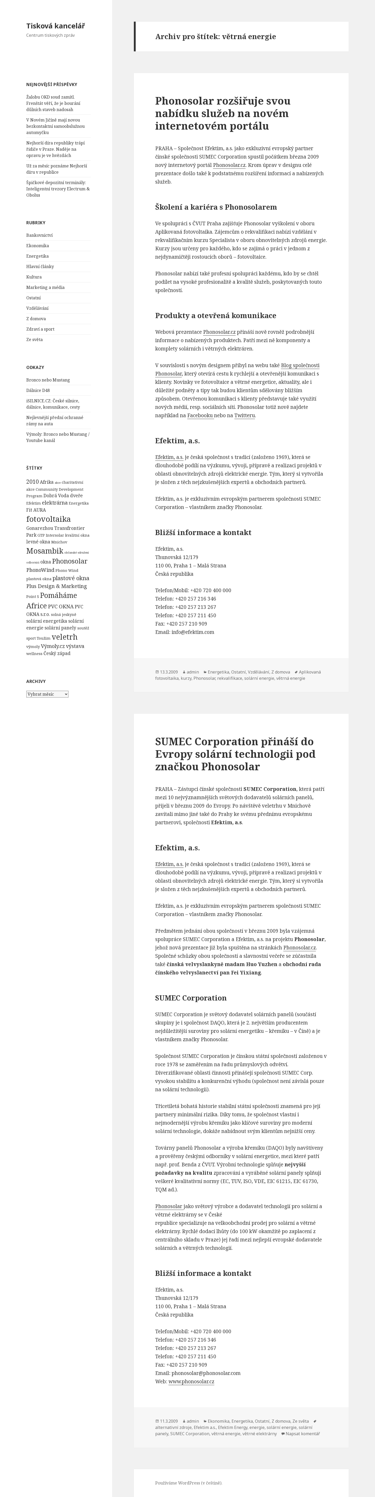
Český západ (57, 653)
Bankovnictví (39, 235)
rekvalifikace (229, 678)
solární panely (60, 628)
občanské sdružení (76, 552)
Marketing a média (45, 287)
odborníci (32, 562)
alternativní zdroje (173, 1427)
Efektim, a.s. (169, 457)
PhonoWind (40, 569)
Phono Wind (66, 570)
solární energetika (46, 621)
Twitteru (244, 415)
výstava (75, 646)
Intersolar (55, 535)
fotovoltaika (48, 519)
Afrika (47, 482)
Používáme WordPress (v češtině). (188, 1483)
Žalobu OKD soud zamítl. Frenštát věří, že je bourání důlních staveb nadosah (53, 103)
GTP (41, 535)
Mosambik (44, 551)
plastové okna (71, 578)
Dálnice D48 (38, 390)
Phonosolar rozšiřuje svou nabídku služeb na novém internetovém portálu (223, 113)
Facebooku (200, 415)
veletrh (65, 637)
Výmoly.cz (53, 646)
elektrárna (55, 502)
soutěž (83, 628)
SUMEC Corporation (189, 1434)
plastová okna (39, 578)
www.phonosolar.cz (191, 1381)
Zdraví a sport (40, 329)
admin (193, 672)
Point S (32, 596)
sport (31, 638)
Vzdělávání (37, 308)
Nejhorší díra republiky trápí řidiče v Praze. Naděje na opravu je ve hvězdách (55, 149)
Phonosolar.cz (229, 165)
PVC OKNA (61, 606)
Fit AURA (36, 510)
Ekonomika (37, 246)
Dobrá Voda (56, 496)
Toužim (44, 638)
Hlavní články (40, 266)
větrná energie (290, 678)
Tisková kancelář (55, 26)
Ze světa (34, 339)
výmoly (33, 646)
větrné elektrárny (259, 1434)
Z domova (36, 319)
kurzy (186, 678)
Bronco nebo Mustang (48, 380)
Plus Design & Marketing (56, 586)
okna (45, 562)
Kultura (34, 277)
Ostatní (33, 298)
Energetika (37, 256)
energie (257, 1427)
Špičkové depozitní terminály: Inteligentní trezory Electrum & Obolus (58, 189)
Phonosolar (70, 560)
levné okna (38, 542)
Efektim (33, 503)
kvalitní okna (77, 535)
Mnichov (59, 542)
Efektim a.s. (205, 1427)
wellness (34, 653)
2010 (32, 481)
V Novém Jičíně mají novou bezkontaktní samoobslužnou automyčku (55, 126)
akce (58, 482)
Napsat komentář (303, 1434)
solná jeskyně (63, 614)
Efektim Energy (232, 1427)
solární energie (259, 678)
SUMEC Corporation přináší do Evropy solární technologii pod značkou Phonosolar (235, 753)
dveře (76, 496)
